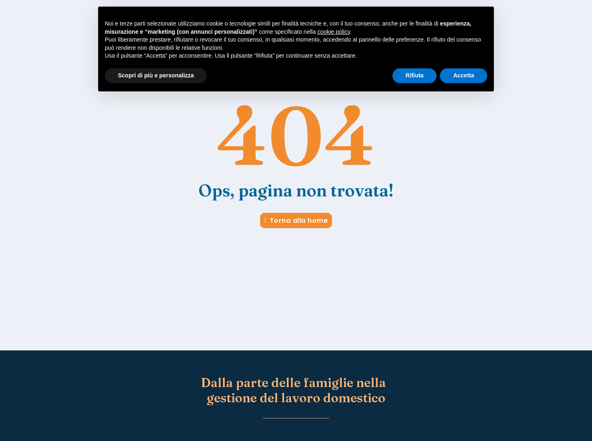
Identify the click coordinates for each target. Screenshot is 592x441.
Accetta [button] (463, 75)
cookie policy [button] (333, 31)
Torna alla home (296, 220)
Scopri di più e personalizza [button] (156, 75)
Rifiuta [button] (415, 75)
